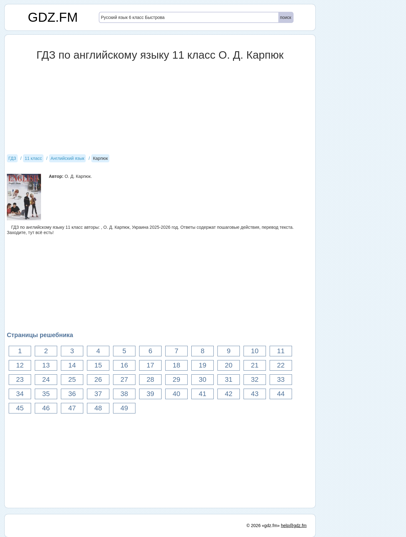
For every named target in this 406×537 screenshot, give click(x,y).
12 (20, 365)
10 (254, 351)
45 (20, 408)
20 (228, 365)
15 (98, 365)
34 (20, 394)
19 (202, 365)
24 (46, 379)
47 (72, 408)
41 (202, 394)
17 (150, 365)
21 (254, 365)
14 (72, 365)
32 (254, 379)
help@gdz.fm (294, 525)
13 (46, 365)
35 (46, 394)
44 (281, 394)
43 (254, 394)
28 (150, 379)
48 (98, 408)
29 (176, 379)
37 (98, 394)
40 (176, 394)
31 (228, 379)
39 (150, 394)
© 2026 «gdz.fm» (263, 525)
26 (98, 379)
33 (281, 379)
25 (72, 379)
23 (20, 379)
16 (124, 365)
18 (176, 365)
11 (281, 351)
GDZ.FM (53, 17)
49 (124, 408)
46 (46, 408)
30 (202, 379)
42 (228, 394)
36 (72, 394)
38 (124, 394)
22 (281, 365)
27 (124, 379)
